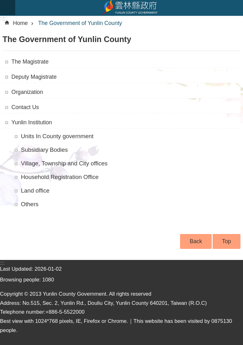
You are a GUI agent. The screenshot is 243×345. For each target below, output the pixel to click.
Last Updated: (17, 269)
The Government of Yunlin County (80, 23)
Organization (27, 92)
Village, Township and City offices (64, 163)
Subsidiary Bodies (44, 149)
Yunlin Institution (31, 122)
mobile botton (7, 7)
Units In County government (57, 136)
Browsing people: (21, 280)
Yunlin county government (129, 7)
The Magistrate (30, 62)
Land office (35, 190)
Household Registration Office (60, 177)
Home (20, 23)
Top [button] (226, 241)
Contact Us (25, 107)
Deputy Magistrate (34, 77)
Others (30, 204)
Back (196, 241)
